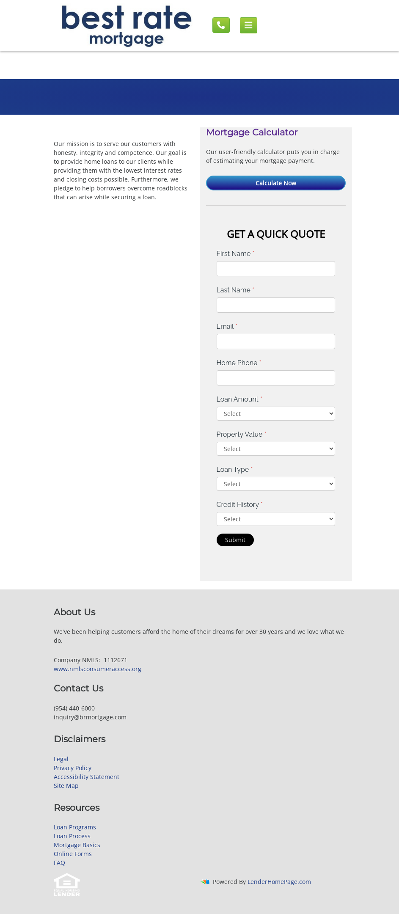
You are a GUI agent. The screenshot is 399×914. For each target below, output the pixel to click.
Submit (235, 540)
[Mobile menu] (248, 25)
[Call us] (221, 25)
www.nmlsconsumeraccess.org (97, 669)
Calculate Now (276, 183)
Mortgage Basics (77, 845)
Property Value (242, 434)
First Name (236, 254)
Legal (61, 759)
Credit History (240, 505)
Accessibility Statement (86, 777)
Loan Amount (240, 399)
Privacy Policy (72, 768)
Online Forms (73, 854)
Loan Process (72, 836)
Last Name (236, 290)
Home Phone (239, 363)
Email (227, 326)
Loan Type (235, 469)
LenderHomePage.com (279, 882)
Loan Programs (75, 827)
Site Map (66, 786)
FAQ (59, 863)
